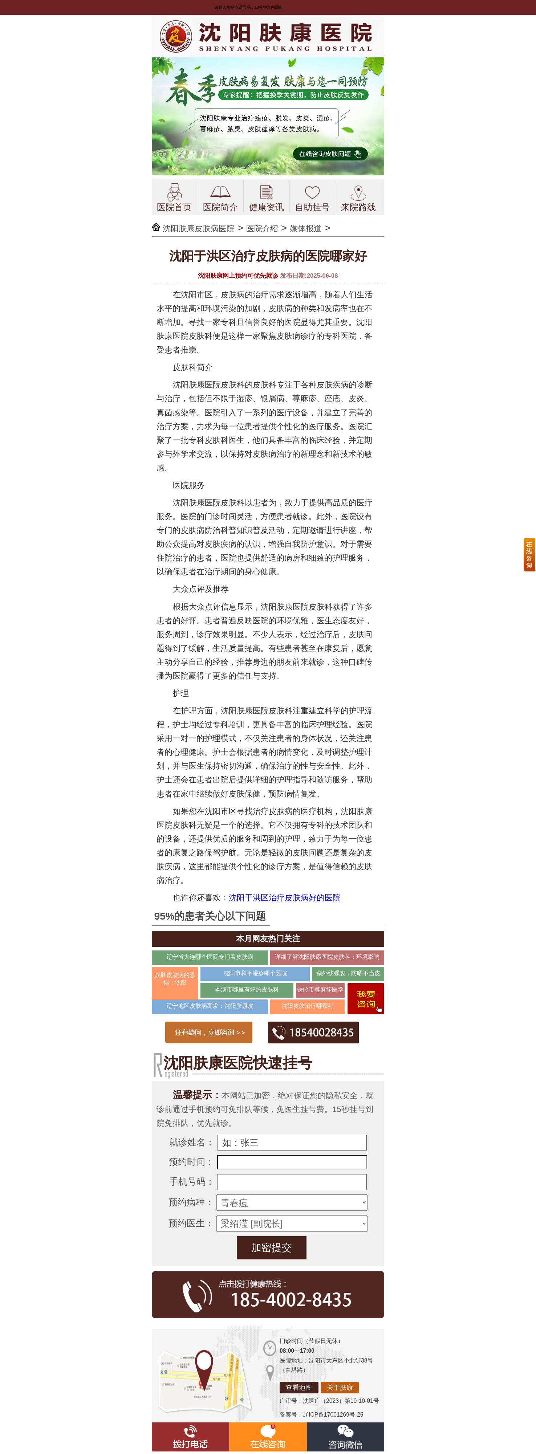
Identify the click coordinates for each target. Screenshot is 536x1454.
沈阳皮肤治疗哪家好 (307, 1006)
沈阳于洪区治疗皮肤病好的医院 (285, 897)
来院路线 (358, 197)
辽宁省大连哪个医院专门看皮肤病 (209, 957)
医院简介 (220, 197)
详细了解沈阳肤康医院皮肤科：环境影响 (327, 957)
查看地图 (299, 1387)
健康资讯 (266, 197)
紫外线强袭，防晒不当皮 (348, 973)
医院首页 (174, 197)
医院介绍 (262, 228)
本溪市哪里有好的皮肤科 (247, 989)
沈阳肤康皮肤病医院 (199, 228)
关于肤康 (340, 1387)
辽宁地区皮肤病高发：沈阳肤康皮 (209, 1006)
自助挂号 (312, 197)
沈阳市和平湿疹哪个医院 (255, 973)
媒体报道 (306, 228)
